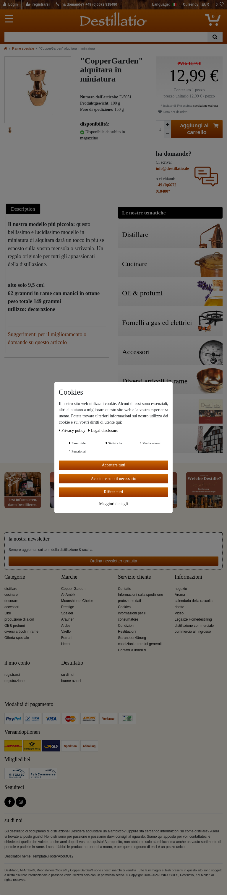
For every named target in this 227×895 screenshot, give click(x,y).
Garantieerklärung (132, 638)
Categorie (14, 577)
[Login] (11, 4)
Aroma (180, 595)
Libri (7, 613)
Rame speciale (23, 48)
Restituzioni (127, 631)
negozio (181, 589)
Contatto (124, 589)
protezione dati (129, 601)
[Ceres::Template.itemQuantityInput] (160, 129)
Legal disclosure (103, 430)
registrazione (14, 681)
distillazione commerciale (194, 626)
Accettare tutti (113, 465)
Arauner (67, 619)
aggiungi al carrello (199, 128)
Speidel (67, 613)
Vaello (66, 631)
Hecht (65, 644)
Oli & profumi (14, 626)
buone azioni (71, 681)
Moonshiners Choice (77, 601)
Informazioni (188, 577)
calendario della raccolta (194, 601)
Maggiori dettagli (113, 504)
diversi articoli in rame (21, 631)
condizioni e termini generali (139, 644)
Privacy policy (72, 430)
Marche (69, 577)
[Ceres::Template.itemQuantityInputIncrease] (167, 124)
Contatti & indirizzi (132, 650)
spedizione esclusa (205, 105)
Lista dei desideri (172, 112)
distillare (10, 589)
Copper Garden (73, 589)
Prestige (67, 607)
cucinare (11, 595)
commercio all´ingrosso (193, 631)
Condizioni (126, 626)
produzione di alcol (19, 619)
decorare (11, 601)
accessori (11, 607)
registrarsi (12, 675)
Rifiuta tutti (113, 492)
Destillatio (72, 663)
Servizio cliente (134, 577)
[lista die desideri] (219, 4)
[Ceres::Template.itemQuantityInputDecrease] (167, 133)
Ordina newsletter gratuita (113, 561)
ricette (179, 607)
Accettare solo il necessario (113, 478)
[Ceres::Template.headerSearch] (215, 37)
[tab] (24, 209)
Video (179, 613)
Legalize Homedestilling (193, 619)
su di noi (67, 675)
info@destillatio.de (172, 168)
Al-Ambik (68, 595)
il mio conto (17, 663)
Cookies (124, 607)
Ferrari (66, 638)
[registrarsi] (37, 4)
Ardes (65, 626)
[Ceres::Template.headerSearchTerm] (105, 37)
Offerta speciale (16, 638)
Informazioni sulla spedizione (140, 595)
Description (23, 209)
